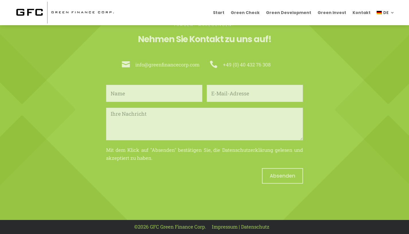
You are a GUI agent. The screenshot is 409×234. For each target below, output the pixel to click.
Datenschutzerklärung (247, 150)
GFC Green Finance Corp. (178, 226)
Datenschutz (255, 226)
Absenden (282, 175)
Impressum (225, 226)
